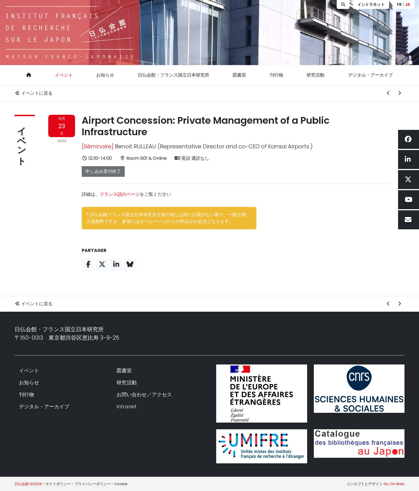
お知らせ (105, 75)
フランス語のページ (120, 194)
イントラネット (371, 4)
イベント (64, 75)
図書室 (239, 75)
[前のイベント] (388, 93)
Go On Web (394, 484)
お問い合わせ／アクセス (144, 394)
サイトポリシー (58, 484)
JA (407, 4)
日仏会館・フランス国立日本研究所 (173, 75)
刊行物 (276, 75)
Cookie (120, 484)
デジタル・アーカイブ (370, 75)
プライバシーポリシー (92, 484)
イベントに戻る (33, 93)
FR (399, 4)
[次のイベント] (399, 93)
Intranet (126, 406)
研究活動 (315, 75)
